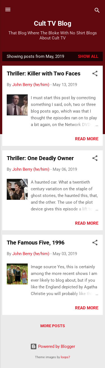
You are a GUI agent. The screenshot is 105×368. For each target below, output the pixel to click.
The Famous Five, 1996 (35, 242)
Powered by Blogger (52, 346)
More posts (52, 326)
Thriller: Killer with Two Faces (43, 73)
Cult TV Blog (52, 23)
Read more (86, 138)
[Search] (97, 11)
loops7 (65, 357)
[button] (95, 74)
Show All (88, 56)
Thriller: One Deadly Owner (40, 158)
